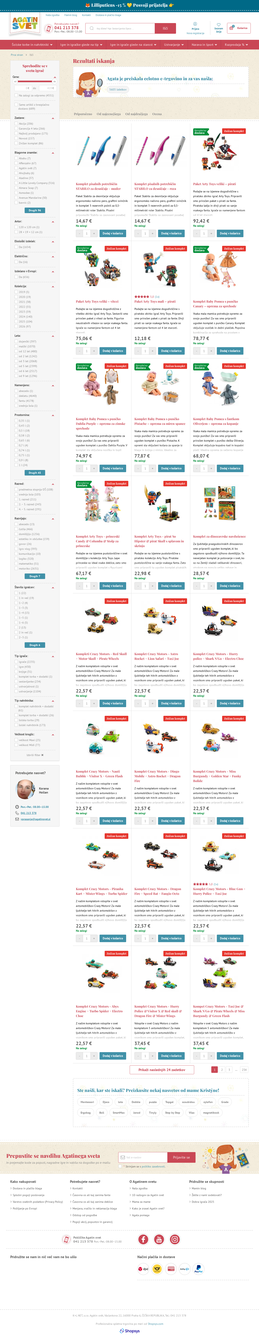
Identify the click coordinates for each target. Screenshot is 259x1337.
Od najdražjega (136, 114)
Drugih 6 (35, 645)
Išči (165, 28)
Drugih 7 (35, 576)
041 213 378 (66, 28)
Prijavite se (181, 1157)
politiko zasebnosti (153, 1166)
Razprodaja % (236, 45)
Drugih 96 (35, 210)
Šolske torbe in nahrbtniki (32, 45)
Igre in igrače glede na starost (133, 45)
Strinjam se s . (144, 1166)
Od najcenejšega (109, 114)
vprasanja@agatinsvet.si (35, 819)
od (15, 81)
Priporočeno (83, 114)
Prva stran (17, 55)
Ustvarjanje (174, 45)
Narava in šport (204, 45)
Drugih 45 (35, 473)
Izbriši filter (35, 755)
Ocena (157, 114)
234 (244, 1070)
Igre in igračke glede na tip (81, 45)
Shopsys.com (155, 1324)
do (54, 81)
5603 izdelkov (118, 89)
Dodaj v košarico (113, 233)
